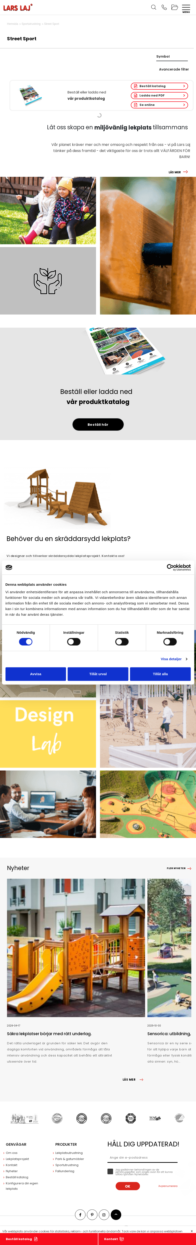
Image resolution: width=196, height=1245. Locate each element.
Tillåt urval (98, 674)
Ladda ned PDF (152, 95)
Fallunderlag (64, 1171)
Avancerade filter (174, 69)
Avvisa (35, 674)
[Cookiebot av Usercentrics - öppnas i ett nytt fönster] (170, 567)
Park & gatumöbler (69, 1159)
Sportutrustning (66, 1165)
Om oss (12, 1153)
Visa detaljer (171, 659)
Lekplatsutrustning (69, 1153)
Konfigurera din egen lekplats (22, 1186)
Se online (147, 105)
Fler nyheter (176, 868)
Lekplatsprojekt (17, 1159)
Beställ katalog (152, 86)
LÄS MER (175, 172)
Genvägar (16, 1144)
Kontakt (111, 1239)
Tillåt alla (160, 674)
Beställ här (98, 424)
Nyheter (12, 1171)
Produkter (66, 1144)
